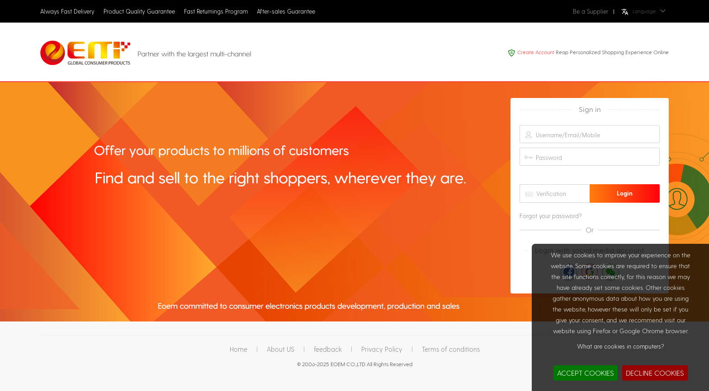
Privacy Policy (381, 349)
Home (238, 349)
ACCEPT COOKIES (585, 372)
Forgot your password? (551, 215)
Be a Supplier (590, 11)
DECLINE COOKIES (655, 372)
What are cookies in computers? (620, 346)
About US (280, 349)
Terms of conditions (451, 349)
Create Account (535, 52)
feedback (328, 349)
